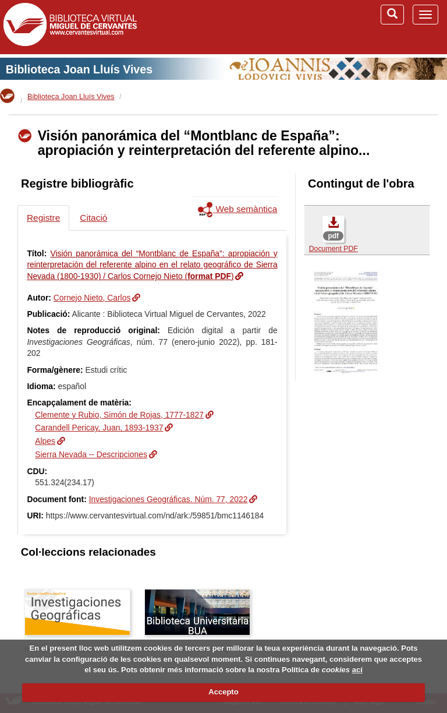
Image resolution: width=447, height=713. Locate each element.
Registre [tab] (43, 218)
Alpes (45, 441)
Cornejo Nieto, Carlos (92, 297)
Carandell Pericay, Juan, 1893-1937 (99, 427)
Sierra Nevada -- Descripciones (91, 454)
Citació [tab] (93, 218)
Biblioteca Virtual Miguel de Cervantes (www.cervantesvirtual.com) (70, 27)
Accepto (223, 691)
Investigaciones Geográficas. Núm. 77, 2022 (168, 499)
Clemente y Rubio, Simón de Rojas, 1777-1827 (119, 414)
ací (357, 669)
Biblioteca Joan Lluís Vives (79, 69)
